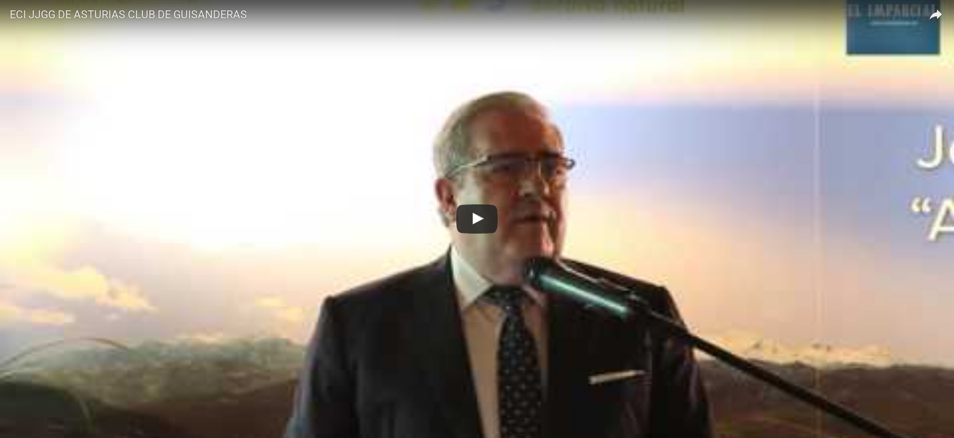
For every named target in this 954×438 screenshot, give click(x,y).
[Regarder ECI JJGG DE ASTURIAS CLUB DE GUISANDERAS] (477, 219)
